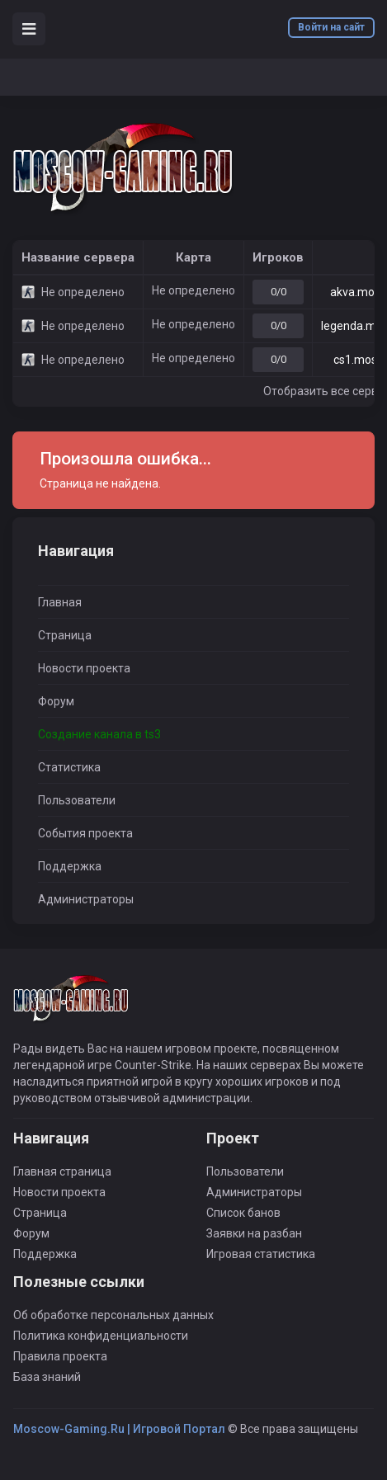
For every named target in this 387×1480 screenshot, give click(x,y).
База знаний (47, 1376)
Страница (65, 635)
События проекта (85, 833)
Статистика (69, 767)
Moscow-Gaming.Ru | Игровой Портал (119, 1428)
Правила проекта (60, 1356)
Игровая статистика (260, 1254)
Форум (56, 701)
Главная (60, 602)
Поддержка (69, 866)
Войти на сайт (331, 27)
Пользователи (77, 800)
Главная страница (62, 1171)
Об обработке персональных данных (113, 1315)
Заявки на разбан (254, 1233)
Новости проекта (84, 668)
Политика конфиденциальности (100, 1335)
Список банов (243, 1212)
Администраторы (86, 899)
